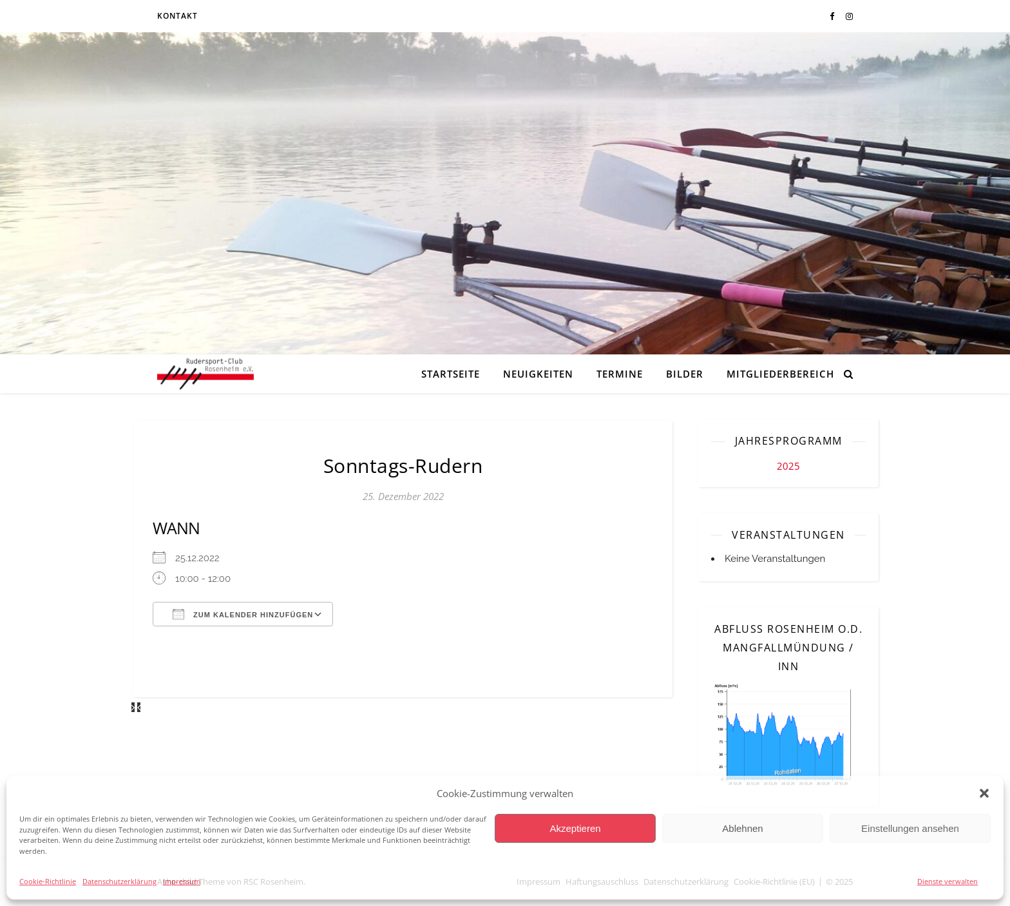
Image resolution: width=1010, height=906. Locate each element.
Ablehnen (742, 828)
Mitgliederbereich (780, 373)
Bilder (684, 373)
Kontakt (177, 15)
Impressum (181, 881)
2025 (788, 465)
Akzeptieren (574, 828)
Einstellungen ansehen (910, 828)
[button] (984, 793)
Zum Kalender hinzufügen (243, 614)
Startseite (450, 373)
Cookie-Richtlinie (47, 881)
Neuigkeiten (538, 373)
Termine (619, 373)
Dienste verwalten (947, 881)
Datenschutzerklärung (119, 881)
